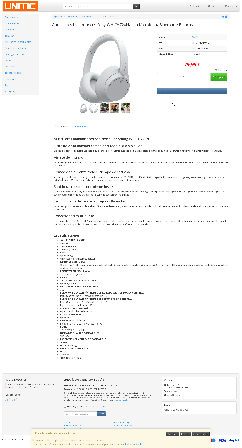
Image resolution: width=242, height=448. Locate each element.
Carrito (231, 6)
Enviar (101, 413)
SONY (195, 37)
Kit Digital (9, 91)
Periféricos (10, 66)
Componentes (12, 23)
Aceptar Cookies (200, 434)
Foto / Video (11, 79)
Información (81, 126)
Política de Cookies (134, 444)
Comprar (219, 77)
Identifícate (196, 6)
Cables (8, 60)
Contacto (214, 6)
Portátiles (9, 29)
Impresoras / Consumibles (18, 41)
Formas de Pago (121, 428)
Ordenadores (11, 17)
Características (62, 126)
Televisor (9, 35)
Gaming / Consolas (14, 54)
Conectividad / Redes (15, 48)
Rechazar (185, 434)
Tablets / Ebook (13, 72)
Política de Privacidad (120, 400)
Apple (7, 85)
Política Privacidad (73, 425)
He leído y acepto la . (86, 406)
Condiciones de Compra (76, 428)
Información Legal (122, 422)
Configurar (172, 434)
